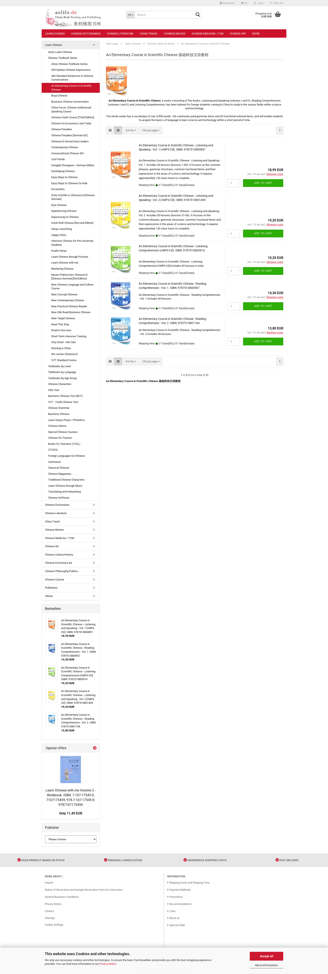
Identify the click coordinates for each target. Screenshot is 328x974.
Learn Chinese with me (64, 262)
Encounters (58, 189)
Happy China (58, 235)
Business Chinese (58, 414)
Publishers (51, 587)
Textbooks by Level (59, 366)
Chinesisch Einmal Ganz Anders (70, 141)
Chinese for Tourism (60, 437)
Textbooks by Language (62, 372)
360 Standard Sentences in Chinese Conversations (72, 77)
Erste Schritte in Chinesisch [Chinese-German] (73, 197)
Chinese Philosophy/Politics (61, 571)
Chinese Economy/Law (58, 562)
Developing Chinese (63, 171)
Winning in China (61, 348)
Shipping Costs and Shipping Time (188, 882)
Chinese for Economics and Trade (71, 123)
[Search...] (130, 14)
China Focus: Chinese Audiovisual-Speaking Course (71, 109)
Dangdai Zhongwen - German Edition (72, 165)
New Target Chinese (63, 318)
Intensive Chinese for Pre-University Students (72, 242)
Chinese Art (238, 33)
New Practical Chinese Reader (69, 306)
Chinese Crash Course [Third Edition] (72, 117)
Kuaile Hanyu (59, 250)
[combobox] (131, 130)
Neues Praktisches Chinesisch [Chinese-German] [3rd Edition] (69, 276)
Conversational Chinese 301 (67, 153)
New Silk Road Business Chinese (70, 312)
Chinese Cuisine (54, 579)
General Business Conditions (62, 896)
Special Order (176, 925)
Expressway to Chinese (65, 217)
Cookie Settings (54, 924)
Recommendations (179, 904)
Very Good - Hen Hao (63, 342)
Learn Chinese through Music (65, 485)
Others (49, 596)
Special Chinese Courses (63, 432)
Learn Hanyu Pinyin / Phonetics (66, 420)
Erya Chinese (59, 205)
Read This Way (60, 324)
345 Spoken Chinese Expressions (71, 69)
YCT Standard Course (64, 360)
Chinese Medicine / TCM (207, 33)
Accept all (266, 956)
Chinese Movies (174, 33)
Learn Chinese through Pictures (69, 256)
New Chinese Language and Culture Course (72, 286)
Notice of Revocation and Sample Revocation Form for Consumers (84, 889)
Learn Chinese (55, 33)
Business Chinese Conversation (70, 101)
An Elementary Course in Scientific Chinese (71, 87)
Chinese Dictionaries (86, 33)
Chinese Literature (120, 33)
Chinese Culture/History (59, 554)
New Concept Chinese (64, 294)
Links (171, 911)
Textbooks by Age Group (62, 378)
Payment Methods (179, 889)
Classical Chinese (58, 467)
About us (173, 918)
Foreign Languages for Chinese (66, 455)
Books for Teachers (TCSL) (64, 443)
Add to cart (263, 182)
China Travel (149, 33)
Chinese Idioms (57, 425)
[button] (244, 3)
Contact (49, 911)
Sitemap (50, 918)
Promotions (175, 896)
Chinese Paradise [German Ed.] (69, 135)
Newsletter (227, 3)
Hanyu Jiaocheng (61, 228)
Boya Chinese (59, 95)
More (256, 33)
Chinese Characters (59, 384)
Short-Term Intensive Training (68, 336)
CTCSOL (53, 449)
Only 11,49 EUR (70, 813)
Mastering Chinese (62, 268)
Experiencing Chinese (64, 210)
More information (266, 965)
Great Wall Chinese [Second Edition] (72, 222)
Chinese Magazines (59, 473)
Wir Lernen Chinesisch (64, 354)
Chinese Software (58, 497)
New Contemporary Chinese (67, 300)
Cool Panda (58, 159)
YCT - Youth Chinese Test (63, 402)
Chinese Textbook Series (62, 57)
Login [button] (259, 3)
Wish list (276, 3)
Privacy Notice (107, 963)
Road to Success (61, 330)
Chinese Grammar (58, 407)
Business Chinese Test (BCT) (65, 396)
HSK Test (53, 390)
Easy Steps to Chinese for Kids (69, 183)
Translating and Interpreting (64, 491)
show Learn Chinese (60, 52)
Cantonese (54, 461)
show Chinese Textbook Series (69, 64)
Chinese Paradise (61, 129)
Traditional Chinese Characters (66, 479)
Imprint (49, 882)
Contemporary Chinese (64, 147)
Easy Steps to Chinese (64, 177)
